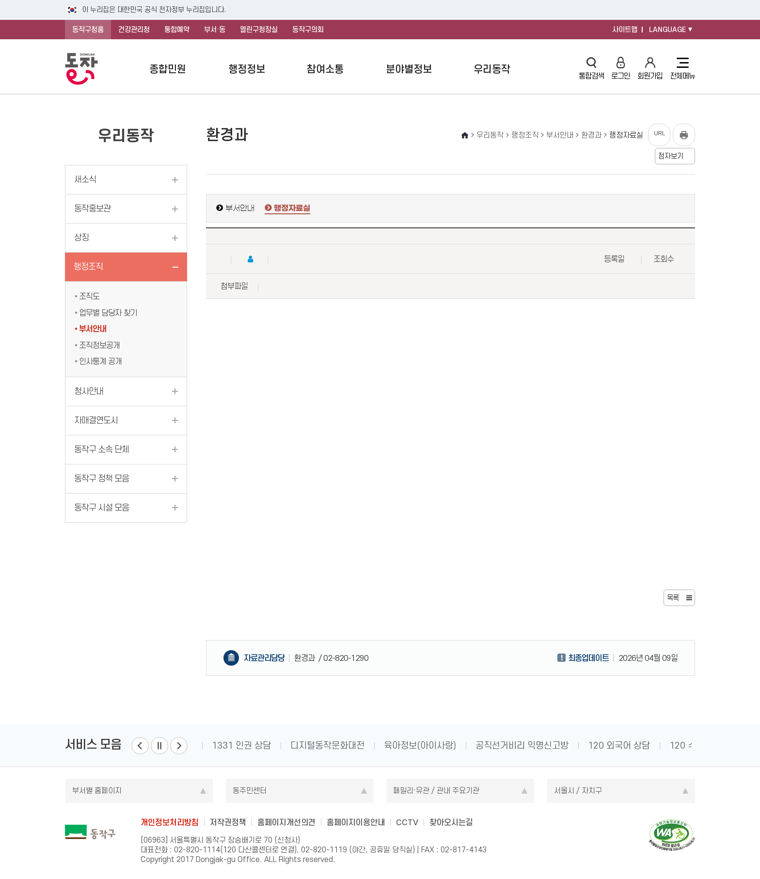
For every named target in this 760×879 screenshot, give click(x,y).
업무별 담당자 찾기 (108, 313)
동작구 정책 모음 (101, 478)
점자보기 (670, 156)
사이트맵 (624, 29)
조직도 (89, 296)
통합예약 (177, 29)
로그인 (620, 68)
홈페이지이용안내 (356, 822)
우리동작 (492, 69)
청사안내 (88, 391)
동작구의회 (308, 29)
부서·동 (214, 29)
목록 (673, 597)
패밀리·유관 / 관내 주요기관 (436, 790)
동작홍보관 (92, 208)
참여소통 (325, 69)
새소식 (85, 179)
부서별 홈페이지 (97, 790)
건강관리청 (134, 29)
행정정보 (246, 69)
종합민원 (167, 69)
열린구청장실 (259, 29)
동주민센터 (250, 790)
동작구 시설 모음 (101, 507)
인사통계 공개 (100, 361)
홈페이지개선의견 (286, 822)
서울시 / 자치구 (578, 790)
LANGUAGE (667, 29)
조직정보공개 (99, 345)
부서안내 (92, 329)
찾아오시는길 (451, 822)
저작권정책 (228, 822)
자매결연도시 (96, 420)
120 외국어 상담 (619, 745)
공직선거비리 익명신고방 (522, 745)
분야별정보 (409, 69)
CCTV (407, 822)
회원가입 (650, 68)
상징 (81, 237)
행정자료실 (292, 208)
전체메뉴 (682, 69)
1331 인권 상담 (241, 745)
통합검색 (591, 68)
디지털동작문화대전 (327, 745)
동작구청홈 (88, 29)
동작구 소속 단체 (101, 449)
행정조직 (88, 266)
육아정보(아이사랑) (420, 745)
